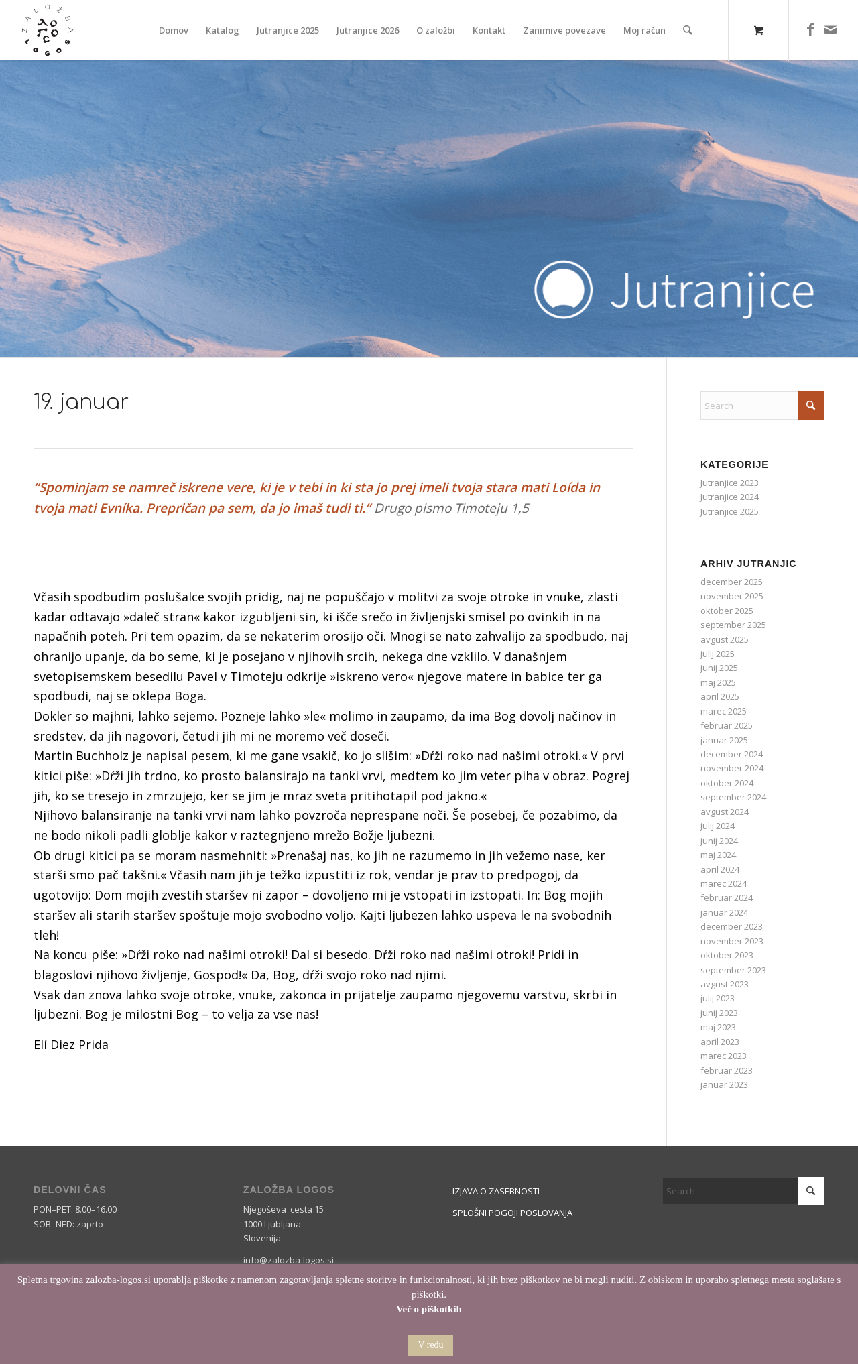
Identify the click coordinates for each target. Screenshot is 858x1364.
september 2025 (733, 625)
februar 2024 (726, 897)
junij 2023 (719, 1013)
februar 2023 (726, 1070)
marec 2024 (723, 883)
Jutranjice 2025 (729, 511)
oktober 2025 (726, 611)
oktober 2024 (726, 783)
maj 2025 (718, 682)
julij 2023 (717, 998)
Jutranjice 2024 (729, 497)
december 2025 (731, 582)
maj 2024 (718, 855)
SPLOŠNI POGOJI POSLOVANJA (512, 1212)
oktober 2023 (726, 955)
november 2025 (731, 596)
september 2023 (733, 970)
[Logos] (47, 30)
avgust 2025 (724, 639)
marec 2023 (723, 1056)
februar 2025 (726, 725)
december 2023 (731, 926)
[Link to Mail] (830, 29)
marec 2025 (723, 711)
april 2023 (719, 1042)
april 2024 (719, 869)
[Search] (688, 30)
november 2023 (731, 941)
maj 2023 (718, 1027)
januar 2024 (724, 912)
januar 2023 (724, 1084)
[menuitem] (174, 30)
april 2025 (719, 696)
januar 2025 (724, 740)
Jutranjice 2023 (729, 483)
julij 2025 (717, 653)
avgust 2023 (724, 984)
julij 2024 (717, 826)
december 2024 (731, 754)
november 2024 (731, 768)
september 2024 (733, 797)
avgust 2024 (724, 812)
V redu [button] (430, 1345)
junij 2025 (719, 668)
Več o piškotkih (429, 1309)
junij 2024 (719, 840)
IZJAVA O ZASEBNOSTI (496, 1191)
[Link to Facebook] (810, 29)
